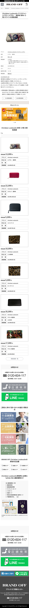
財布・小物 (10, 57)
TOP (2, 8)
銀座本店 (9, 73)
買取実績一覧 (14, 359)
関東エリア (5, 465)
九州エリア (24, 469)
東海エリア (5, 469)
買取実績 (7, 8)
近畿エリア (15, 465)
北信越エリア (25, 465)
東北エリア (15, 469)
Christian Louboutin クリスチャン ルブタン (16, 51)
